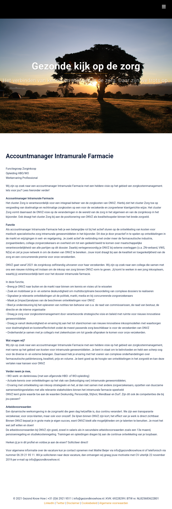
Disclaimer (73, 503)
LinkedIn (49, 503)
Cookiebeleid (89, 503)
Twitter (60, 503)
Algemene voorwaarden (113, 503)
